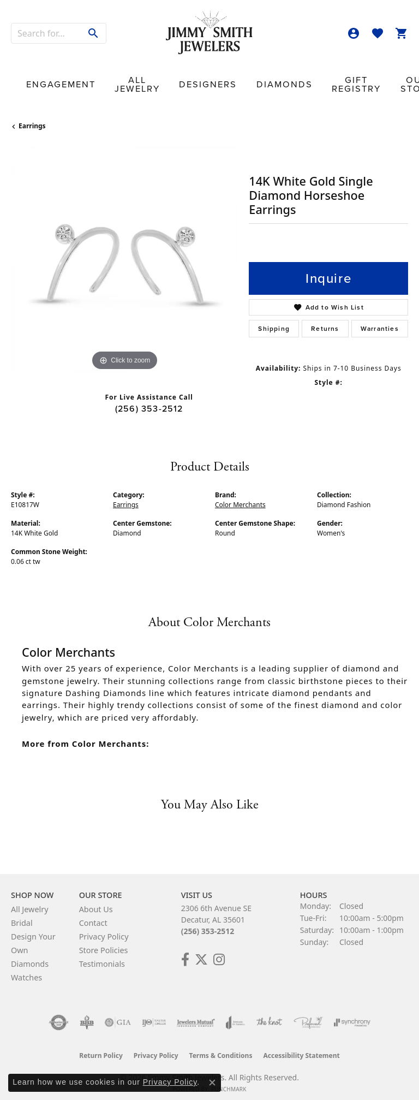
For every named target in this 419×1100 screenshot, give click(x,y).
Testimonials (102, 955)
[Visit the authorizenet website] (59, 1014)
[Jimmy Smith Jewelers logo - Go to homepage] (209, 33)
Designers (164, 79)
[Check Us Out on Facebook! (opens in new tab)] (185, 951)
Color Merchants (240, 496)
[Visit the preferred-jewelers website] (308, 1014)
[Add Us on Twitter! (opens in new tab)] (201, 951)
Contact (377, 79)
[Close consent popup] (212, 1082)
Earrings (32, 118)
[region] (124, 251)
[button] (353, 33)
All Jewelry (109, 78)
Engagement (50, 79)
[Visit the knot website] (269, 1014)
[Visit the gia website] (118, 1014)
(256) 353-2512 (149, 400)
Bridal (22, 914)
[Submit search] (93, 33)
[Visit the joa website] (235, 1014)
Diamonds (221, 79)
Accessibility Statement (301, 1047)
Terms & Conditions (221, 1047)
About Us (96, 901)
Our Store (329, 78)
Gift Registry (278, 78)
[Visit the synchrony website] (352, 1014)
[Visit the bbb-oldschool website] (86, 1014)
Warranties (380, 320)
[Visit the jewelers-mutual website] (195, 1014)
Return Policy (101, 1047)
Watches (26, 969)
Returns (325, 320)
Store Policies (103, 942)
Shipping (274, 320)
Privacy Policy (104, 928)
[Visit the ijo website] (154, 1014)
